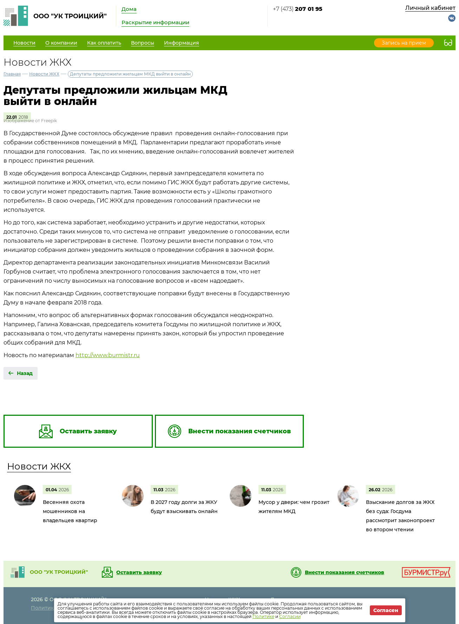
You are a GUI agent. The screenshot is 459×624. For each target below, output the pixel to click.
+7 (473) (297, 9)
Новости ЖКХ (44, 74)
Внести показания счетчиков (344, 572)
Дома (129, 9)
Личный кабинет (430, 8)
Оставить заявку (139, 572)
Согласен (385, 610)
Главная (12, 74)
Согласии (290, 616)
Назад (25, 373)
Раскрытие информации (155, 22)
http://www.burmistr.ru (108, 355)
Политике (263, 616)
